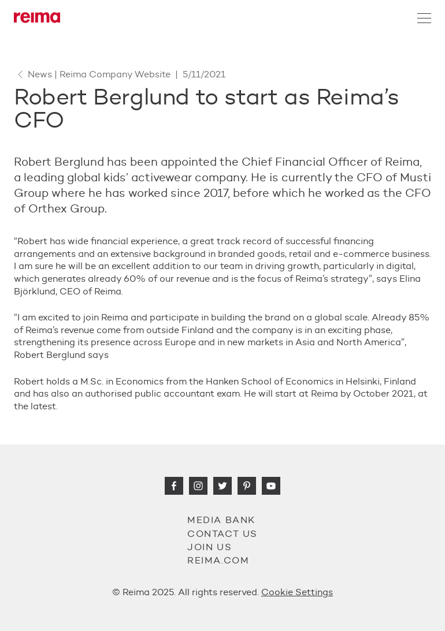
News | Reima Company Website (92, 74)
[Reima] (37, 17)
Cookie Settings (297, 592)
